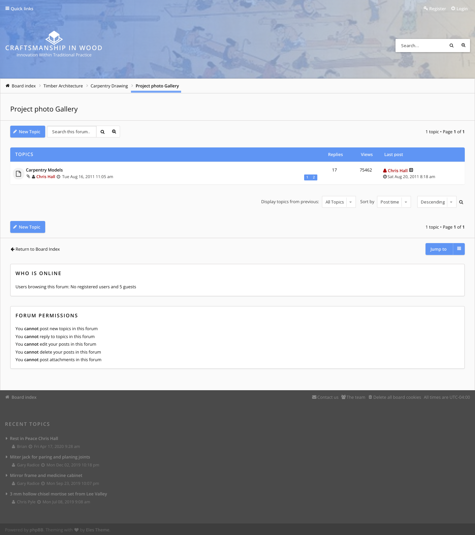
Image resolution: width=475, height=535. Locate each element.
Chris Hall (45, 176)
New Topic (29, 132)
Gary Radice (26, 463)
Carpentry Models (44, 170)
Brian (19, 445)
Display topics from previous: (308, 202)
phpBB (37, 528)
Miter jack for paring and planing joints (50, 455)
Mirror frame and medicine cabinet (46, 474)
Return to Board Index (38, 249)
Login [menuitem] (462, 9)
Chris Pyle (24, 500)
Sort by (385, 202)
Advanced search (463, 45)
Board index (24, 396)
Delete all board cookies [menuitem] (397, 396)
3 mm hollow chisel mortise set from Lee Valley (58, 492)
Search (452, 45)
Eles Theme (98, 528)
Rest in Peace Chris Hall (34, 437)
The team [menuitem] (355, 396)
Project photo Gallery (44, 109)
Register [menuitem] (437, 9)
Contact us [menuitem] (327, 396)
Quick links (22, 9)
